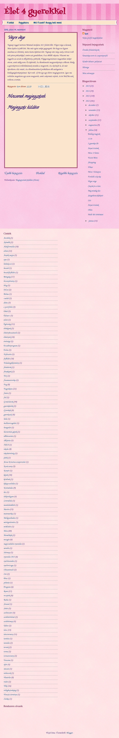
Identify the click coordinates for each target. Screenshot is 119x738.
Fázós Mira (92, 158)
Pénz (5, 578)
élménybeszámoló (10, 333)
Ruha (6, 600)
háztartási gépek (10, 432)
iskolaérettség (9, 453)
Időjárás (7, 440)
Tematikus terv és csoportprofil (94, 56)
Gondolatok (8, 402)
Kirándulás (8, 488)
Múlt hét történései (95, 214)
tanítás (6, 638)
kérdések (7, 479)
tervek (6, 647)
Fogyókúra (24, 22)
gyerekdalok (8, 406)
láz (5, 492)
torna (6, 651)
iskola (6, 449)
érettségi (7, 341)
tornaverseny (9, 656)
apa (5, 259)
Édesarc (7, 315)
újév (5, 664)
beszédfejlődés (9, 272)
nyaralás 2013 (9, 557)
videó (6, 682)
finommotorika (10, 380)
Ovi (5, 574)
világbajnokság (10, 690)
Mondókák (8, 535)
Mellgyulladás (9, 518)
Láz (89, 200)
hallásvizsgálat (10, 423)
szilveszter (8, 613)
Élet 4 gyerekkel (35, 11)
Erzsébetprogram (10, 346)
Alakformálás (9, 246)
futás (6, 393)
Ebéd (6, 311)
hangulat (7, 427)
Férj (5, 376)
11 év (90, 139)
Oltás (90, 210)
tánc (5, 630)
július (91, 130)
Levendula (8, 501)
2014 (88, 91)
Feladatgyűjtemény (11, 363)
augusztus (92, 125)
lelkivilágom (9, 496)
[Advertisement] (75, 235)
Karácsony (8, 466)
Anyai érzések (93, 148)
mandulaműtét (9, 505)
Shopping (92, 162)
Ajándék (7, 242)
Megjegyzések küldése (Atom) (27, 180)
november (92, 110)
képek (6, 475)
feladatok (7, 367)
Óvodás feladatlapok (90, 50)
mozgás (6, 539)
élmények (7, 337)
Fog (5, 384)
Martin (6, 509)
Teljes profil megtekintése (92, 38)
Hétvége (85, 67)
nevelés (6, 548)
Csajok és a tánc (94, 186)
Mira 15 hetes (93, 153)
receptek (7, 595)
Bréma (6, 294)
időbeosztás (8, 436)
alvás (6, 251)
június (91, 221)
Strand (6, 604)
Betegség (7, 277)
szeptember (93, 120)
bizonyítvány (9, 281)
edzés (6, 320)
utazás (6, 669)
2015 (88, 86)
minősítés (7, 526)
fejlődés (7, 358)
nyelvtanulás (9, 561)
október (91, 115)
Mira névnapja (88, 73)
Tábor (6, 626)
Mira (6, 531)
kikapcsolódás (9, 483)
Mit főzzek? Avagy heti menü (48, 22)
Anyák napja (9, 255)
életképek (7, 328)
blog (5, 285)
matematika (8, 514)
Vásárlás (7, 677)
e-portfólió (8, 307)
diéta (6, 303)
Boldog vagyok (94, 134)
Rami (6, 591)
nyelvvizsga (8, 565)
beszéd (6, 268)
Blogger (69, 733)
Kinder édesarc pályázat (92, 61)
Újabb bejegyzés (13, 173)
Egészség (7, 324)
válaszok (7, 673)
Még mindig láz (94, 191)
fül (5, 397)
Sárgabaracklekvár (95, 195)
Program (7, 587)
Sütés (6, 608)
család (6, 298)
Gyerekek (7, 410)
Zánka (6, 699)
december (92, 105)
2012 (88, 101)
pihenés (6, 583)
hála (5, 419)
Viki (5, 686)
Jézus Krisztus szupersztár (14, 462)
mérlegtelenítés (9, 522)
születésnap (8, 621)
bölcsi (6, 290)
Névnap (7, 552)
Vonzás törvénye (10, 694)
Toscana (7, 660)
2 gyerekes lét (93, 143)
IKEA (6, 445)
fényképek (8, 371)
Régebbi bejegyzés (68, 173)
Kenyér (6, 471)
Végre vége (92, 181)
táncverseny (8, 634)
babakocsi (8, 264)
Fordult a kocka (94, 177)
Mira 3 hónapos (94, 172)
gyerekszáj (8, 414)
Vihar (90, 167)
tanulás (7, 643)
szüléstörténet (9, 617)
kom (86, 34)
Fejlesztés (7, 354)
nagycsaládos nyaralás (13, 544)
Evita (6, 350)
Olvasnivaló (8, 570)
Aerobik (7, 238)
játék (6, 458)
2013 (88, 96)
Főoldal (10, 22)
